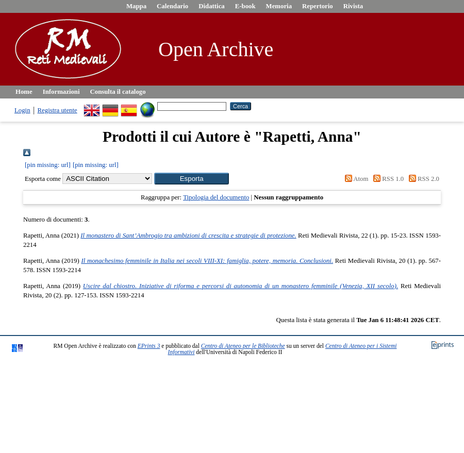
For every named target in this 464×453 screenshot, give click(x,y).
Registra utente (57, 110)
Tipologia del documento (216, 197)
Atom (354, 178)
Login (22, 110)
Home (23, 91)
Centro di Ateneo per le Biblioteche (243, 346)
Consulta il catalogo (118, 91)
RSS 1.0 (387, 178)
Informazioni (61, 91)
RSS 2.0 (422, 178)
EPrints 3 (149, 346)
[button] (191, 178)
